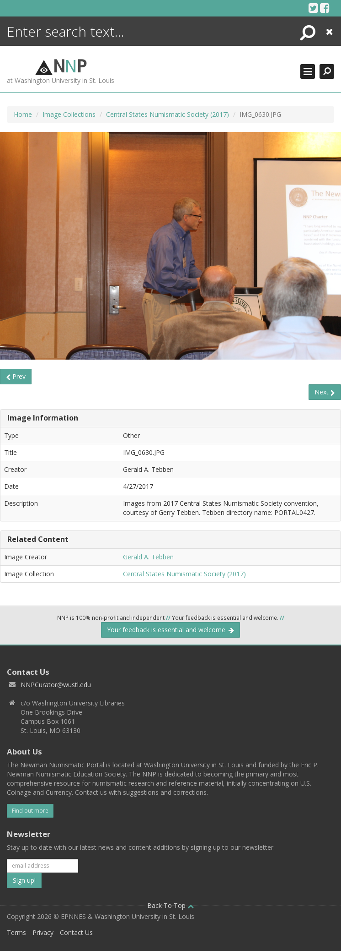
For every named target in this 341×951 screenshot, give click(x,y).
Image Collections (69, 114)
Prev (16, 376)
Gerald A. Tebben (148, 556)
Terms (16, 932)
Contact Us (76, 932)
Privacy (42, 932)
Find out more (30, 810)
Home (23, 114)
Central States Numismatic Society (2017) (167, 114)
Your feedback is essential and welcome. (170, 629)
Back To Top (170, 905)
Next (324, 392)
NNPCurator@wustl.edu (56, 684)
